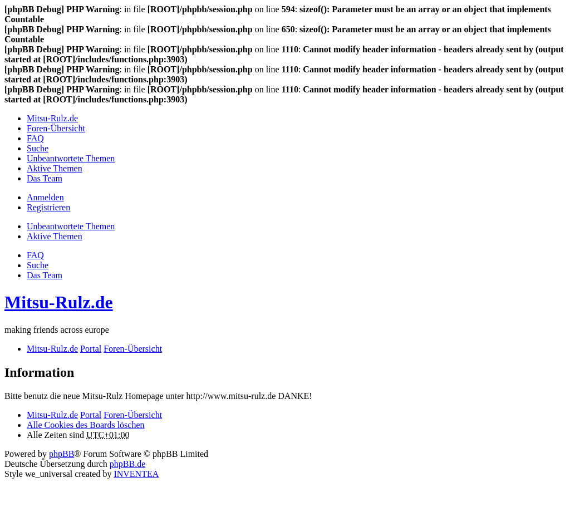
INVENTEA (136, 474)
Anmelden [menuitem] (45, 197)
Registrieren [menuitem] (48, 207)
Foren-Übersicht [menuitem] (56, 128)
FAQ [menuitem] (35, 138)
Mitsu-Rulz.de (58, 302)
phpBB (61, 454)
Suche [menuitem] (37, 148)
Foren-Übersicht (133, 415)
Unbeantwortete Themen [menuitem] (71, 158)
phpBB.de (127, 464)
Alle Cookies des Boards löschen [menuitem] (86, 425)
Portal (90, 348)
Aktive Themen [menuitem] (54, 168)
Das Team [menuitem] (44, 178)
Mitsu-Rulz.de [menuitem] (52, 118)
